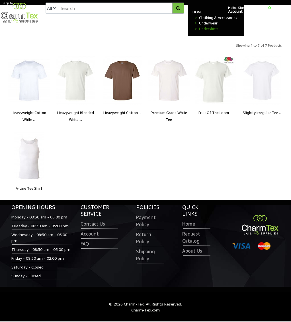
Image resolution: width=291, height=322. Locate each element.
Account (90, 234)
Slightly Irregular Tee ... (262, 113)
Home (188, 224)
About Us (192, 251)
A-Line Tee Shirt (29, 189)
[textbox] (120, 8)
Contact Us (93, 224)
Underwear (208, 23)
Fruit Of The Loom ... (215, 113)
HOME (197, 12)
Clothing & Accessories (218, 18)
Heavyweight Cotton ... (122, 113)
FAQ (85, 244)
